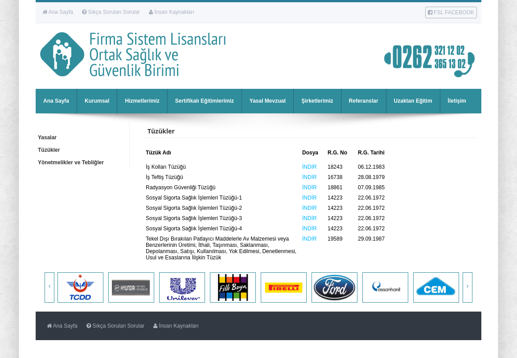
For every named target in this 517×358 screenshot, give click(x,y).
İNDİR (309, 167)
